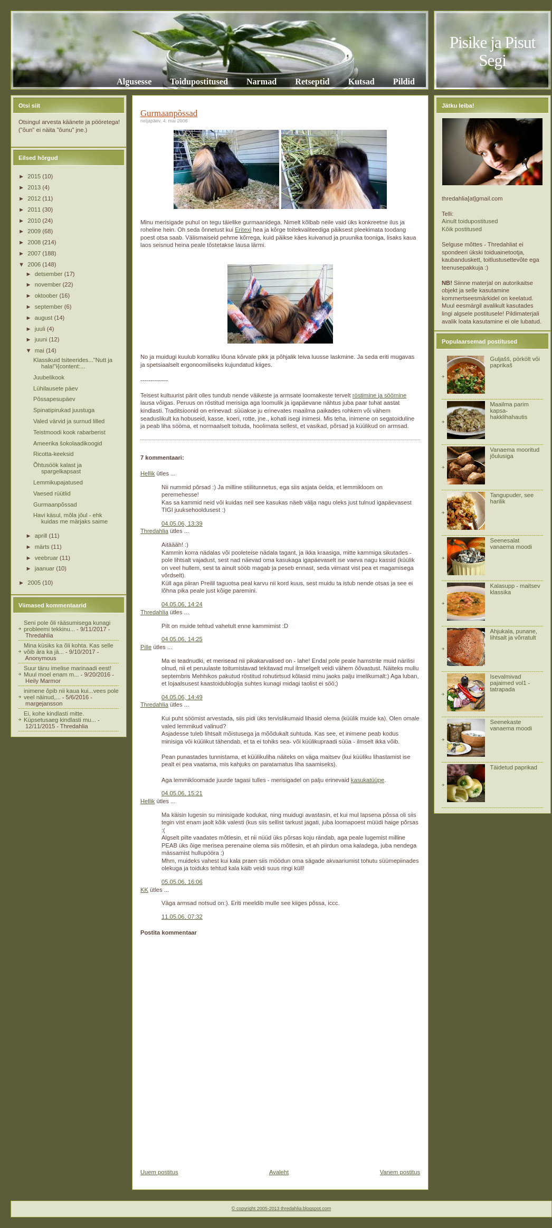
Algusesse (134, 81)
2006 (34, 264)
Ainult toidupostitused (470, 221)
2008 (34, 242)
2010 (34, 220)
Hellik (147, 473)
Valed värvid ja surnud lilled (68, 421)
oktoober (47, 295)
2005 (34, 582)
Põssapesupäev (54, 399)
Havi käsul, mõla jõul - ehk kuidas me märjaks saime (70, 518)
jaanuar (45, 568)
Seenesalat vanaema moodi (511, 543)
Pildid (404, 81)
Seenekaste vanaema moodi (511, 725)
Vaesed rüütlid (52, 493)
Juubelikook (48, 377)
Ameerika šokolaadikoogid (67, 443)
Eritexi (243, 229)
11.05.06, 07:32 (182, 916)
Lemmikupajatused (58, 482)
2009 (34, 231)
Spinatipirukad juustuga (63, 410)
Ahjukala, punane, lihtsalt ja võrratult (513, 634)
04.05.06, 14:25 (182, 639)
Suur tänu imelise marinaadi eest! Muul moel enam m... (67, 671)
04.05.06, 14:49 (182, 697)
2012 (34, 198)
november (49, 284)
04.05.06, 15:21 (182, 793)
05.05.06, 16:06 (182, 882)
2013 (34, 187)
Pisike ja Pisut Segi (493, 51)
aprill (42, 535)
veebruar (47, 558)
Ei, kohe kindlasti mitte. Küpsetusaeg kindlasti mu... (60, 716)
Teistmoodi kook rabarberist (69, 432)
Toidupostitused (199, 81)
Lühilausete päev (55, 388)
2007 (34, 253)
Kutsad (361, 81)
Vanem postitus (400, 1172)
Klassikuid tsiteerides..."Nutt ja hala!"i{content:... (72, 363)
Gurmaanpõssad (55, 504)
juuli (41, 329)
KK (144, 890)
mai (40, 350)
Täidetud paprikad (513, 767)
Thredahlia (154, 531)
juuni (42, 339)
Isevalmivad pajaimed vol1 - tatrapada (510, 682)
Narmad (261, 81)
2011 (34, 209)
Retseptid (312, 81)
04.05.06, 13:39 (182, 523)
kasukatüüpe (367, 780)
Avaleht (279, 1172)
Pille (145, 647)
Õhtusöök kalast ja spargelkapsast (57, 468)
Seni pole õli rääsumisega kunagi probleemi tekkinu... (67, 626)
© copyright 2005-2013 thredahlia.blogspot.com (281, 1208)
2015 (34, 176)
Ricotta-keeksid (53, 454)
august (44, 318)
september (49, 306)
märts (43, 547)
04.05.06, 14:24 (182, 604)
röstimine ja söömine (380, 395)
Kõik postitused (462, 229)
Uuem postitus (159, 1172)
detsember (49, 274)
